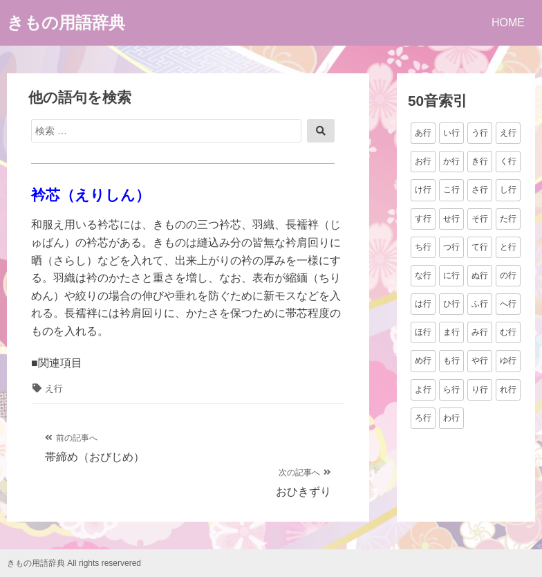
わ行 (451, 418)
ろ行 (423, 418)
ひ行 (451, 304)
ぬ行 (479, 275)
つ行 (451, 247)
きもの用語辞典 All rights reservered (74, 563)
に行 (451, 275)
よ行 (423, 389)
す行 (423, 218)
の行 (508, 275)
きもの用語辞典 (66, 22)
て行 (479, 247)
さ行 (479, 189)
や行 (479, 360)
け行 (423, 189)
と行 (508, 247)
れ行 (508, 389)
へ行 (508, 304)
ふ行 (479, 304)
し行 (508, 189)
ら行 (451, 389)
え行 (54, 388)
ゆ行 (508, 360)
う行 (479, 133)
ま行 (451, 332)
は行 (423, 304)
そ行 (479, 218)
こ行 (451, 189)
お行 (423, 161)
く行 (508, 161)
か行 (451, 161)
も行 (451, 360)
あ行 (423, 133)
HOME (508, 22)
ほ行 (423, 332)
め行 (423, 360)
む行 (508, 332)
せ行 (451, 218)
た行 (508, 218)
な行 (423, 275)
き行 (479, 161)
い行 (451, 133)
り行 (479, 389)
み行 (479, 332)
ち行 (423, 247)
